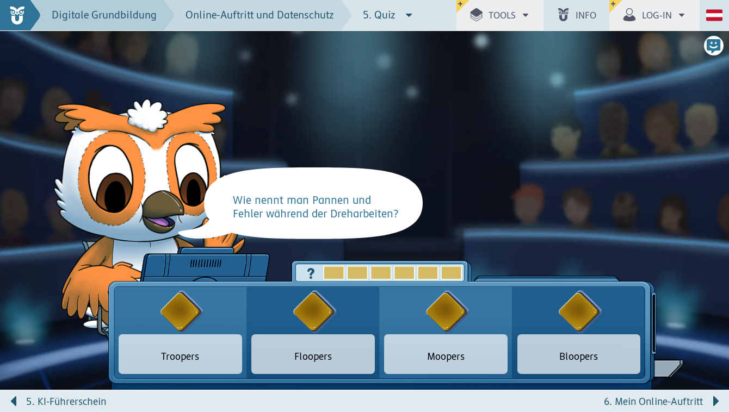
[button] (499, 15)
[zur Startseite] (20, 15)
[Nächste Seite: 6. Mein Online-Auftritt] (546, 401)
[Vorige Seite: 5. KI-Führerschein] (182, 401)
